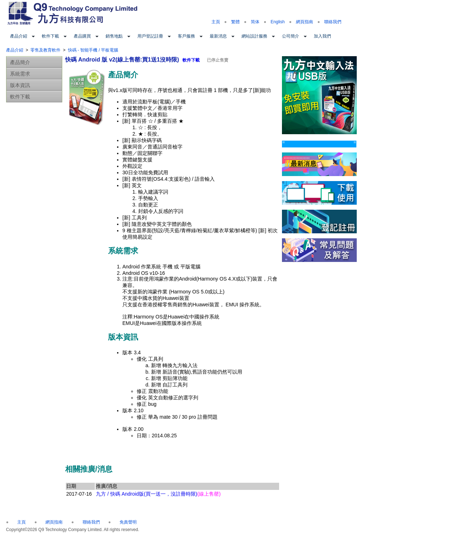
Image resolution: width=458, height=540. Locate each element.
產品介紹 (18, 36)
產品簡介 (20, 62)
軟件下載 (50, 36)
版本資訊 (20, 85)
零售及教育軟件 (45, 50)
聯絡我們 (332, 21)
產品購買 (82, 36)
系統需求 (20, 74)
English (277, 21)
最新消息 (218, 36)
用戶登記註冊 (150, 36)
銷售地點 (114, 36)
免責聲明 (128, 522)
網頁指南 (304, 21)
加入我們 (322, 36)
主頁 (215, 21)
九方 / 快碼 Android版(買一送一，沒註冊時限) (158, 494)
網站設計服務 (254, 36)
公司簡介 (290, 36)
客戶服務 (186, 36)
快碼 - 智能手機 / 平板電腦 (93, 50)
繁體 (235, 21)
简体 (255, 21)
